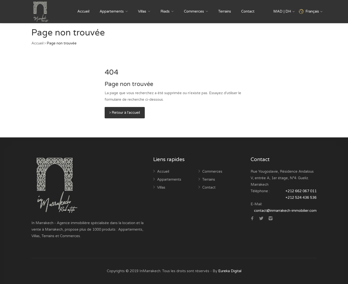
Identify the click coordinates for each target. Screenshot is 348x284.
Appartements (112, 11)
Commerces (194, 11)
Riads (165, 11)
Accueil (83, 11)
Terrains (224, 11)
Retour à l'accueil (124, 112)
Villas (142, 11)
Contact (247, 11)
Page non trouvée (62, 43)
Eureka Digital (229, 271)
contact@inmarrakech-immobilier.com (285, 210)
